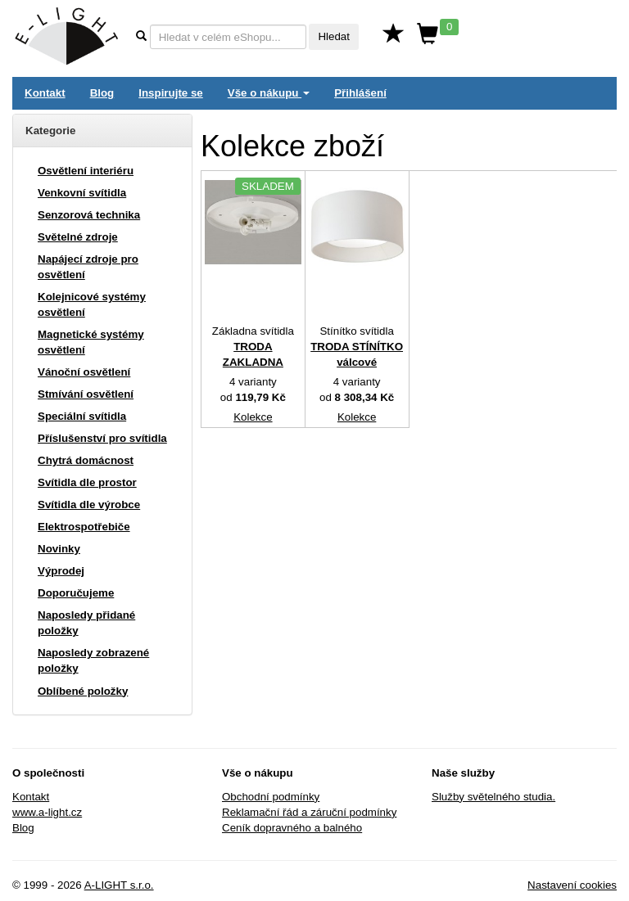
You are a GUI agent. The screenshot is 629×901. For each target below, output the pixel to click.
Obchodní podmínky (270, 797)
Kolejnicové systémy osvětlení (92, 304)
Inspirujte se (170, 93)
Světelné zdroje (78, 237)
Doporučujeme (76, 593)
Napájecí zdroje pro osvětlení (88, 267)
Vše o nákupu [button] (269, 93)
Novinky (59, 549)
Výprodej (61, 571)
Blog (102, 93)
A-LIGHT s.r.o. (119, 885)
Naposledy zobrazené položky (93, 660)
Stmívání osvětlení (85, 394)
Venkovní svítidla (82, 193)
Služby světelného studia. (493, 797)
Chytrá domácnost (85, 460)
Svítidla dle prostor (87, 482)
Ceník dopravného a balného (292, 828)
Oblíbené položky (83, 691)
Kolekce (252, 417)
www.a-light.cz (47, 812)
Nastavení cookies (572, 885)
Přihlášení (360, 93)
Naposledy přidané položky (86, 623)
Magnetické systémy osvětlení (91, 342)
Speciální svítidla (82, 416)
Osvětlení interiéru (85, 170)
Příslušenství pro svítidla (102, 438)
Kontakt (45, 93)
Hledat (334, 36)
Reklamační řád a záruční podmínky (309, 812)
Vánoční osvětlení (84, 372)
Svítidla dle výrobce (89, 504)
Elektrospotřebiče (84, 526)
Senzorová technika (89, 215)
